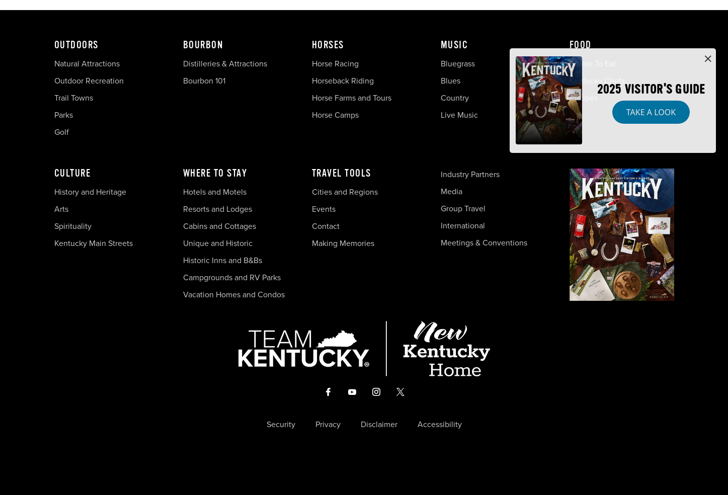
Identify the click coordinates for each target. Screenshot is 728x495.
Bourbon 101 (204, 81)
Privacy (328, 425)
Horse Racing (335, 63)
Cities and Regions (345, 192)
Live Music (459, 115)
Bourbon (203, 45)
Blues (450, 81)
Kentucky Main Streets (93, 243)
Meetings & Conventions (484, 243)
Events (324, 209)
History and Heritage (91, 192)
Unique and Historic (218, 243)
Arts (61, 209)
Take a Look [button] (651, 112)
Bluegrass (458, 63)
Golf (61, 132)
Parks (63, 115)
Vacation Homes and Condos (234, 294)
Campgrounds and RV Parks (232, 277)
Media (451, 191)
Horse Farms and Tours (351, 98)
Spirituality (74, 226)
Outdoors (76, 45)
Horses (328, 45)
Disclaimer (379, 425)
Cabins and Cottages (219, 226)
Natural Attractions (87, 63)
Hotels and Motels (215, 192)
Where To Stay (215, 174)
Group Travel (463, 208)
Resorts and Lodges (217, 209)
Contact (326, 226)
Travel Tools (341, 174)
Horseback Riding (343, 81)
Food (581, 45)
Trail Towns (73, 98)
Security (281, 425)
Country (455, 98)
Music (454, 45)
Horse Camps (335, 115)
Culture (72, 174)
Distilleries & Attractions (225, 63)
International (463, 225)
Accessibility (440, 425)
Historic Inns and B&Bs (222, 260)
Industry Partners (470, 174)
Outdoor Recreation (89, 81)
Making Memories (343, 243)
